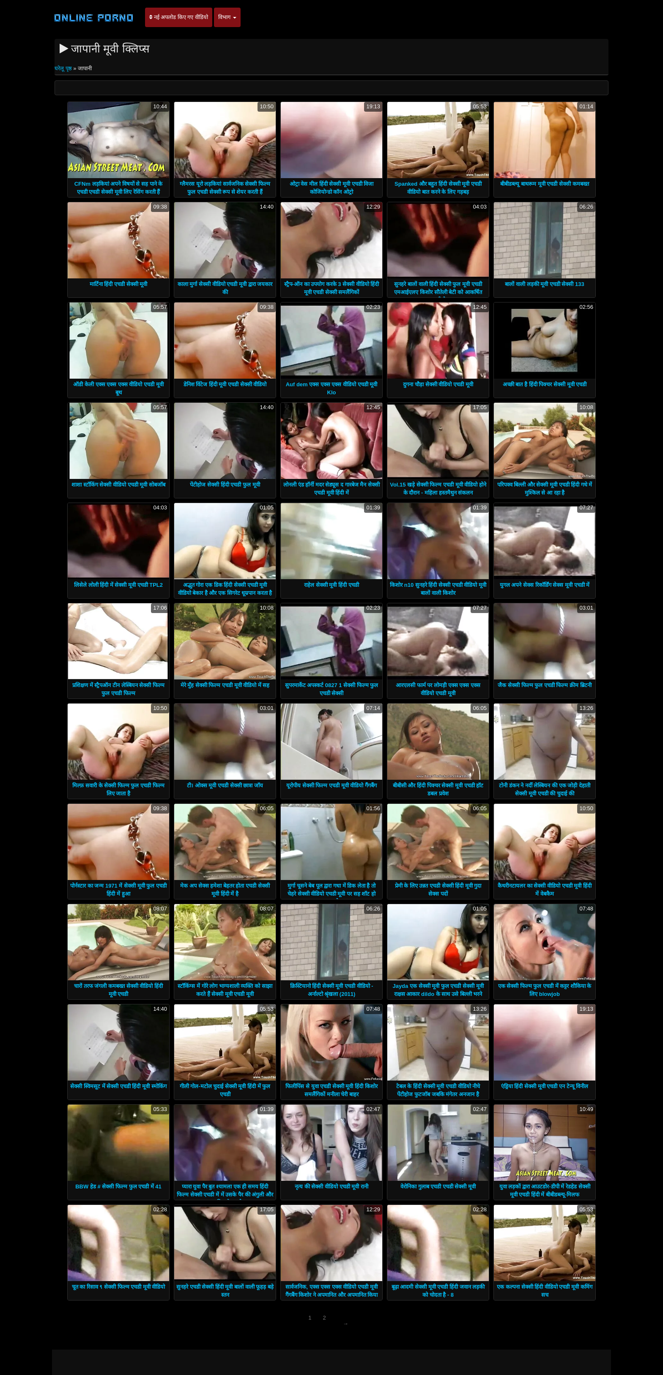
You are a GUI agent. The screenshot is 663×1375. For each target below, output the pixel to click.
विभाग (227, 17)
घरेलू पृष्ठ (64, 68)
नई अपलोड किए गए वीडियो (178, 17)
